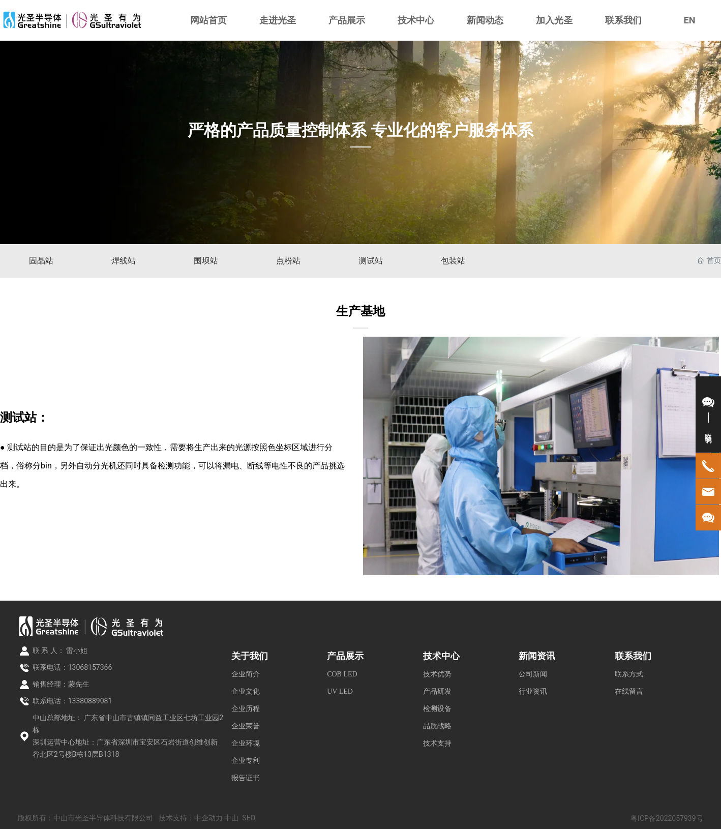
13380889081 (90, 701)
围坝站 (206, 260)
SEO (248, 818)
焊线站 (123, 260)
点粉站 (288, 260)
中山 (231, 818)
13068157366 (90, 667)
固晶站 (41, 260)
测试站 (370, 260)
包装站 (453, 260)
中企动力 (208, 818)
